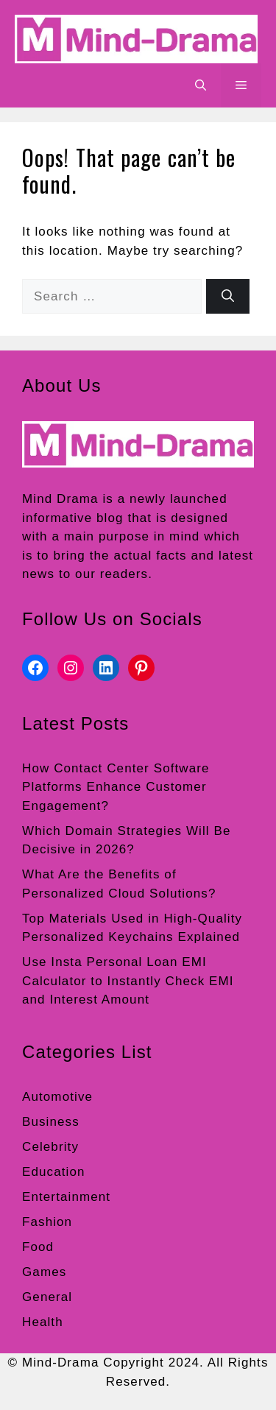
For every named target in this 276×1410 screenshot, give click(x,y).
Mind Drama (60, 499)
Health (42, 1322)
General (47, 1297)
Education (53, 1172)
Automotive (57, 1097)
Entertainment (66, 1197)
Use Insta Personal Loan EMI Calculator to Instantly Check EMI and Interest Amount (128, 981)
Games (44, 1272)
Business (50, 1122)
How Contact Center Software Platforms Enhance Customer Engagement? (116, 787)
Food (38, 1247)
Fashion (47, 1222)
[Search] (228, 296)
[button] (200, 85)
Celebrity (50, 1147)
